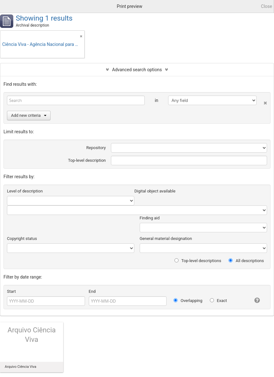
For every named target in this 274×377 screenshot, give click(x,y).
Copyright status (22, 238)
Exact (218, 300)
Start (11, 291)
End (92, 291)
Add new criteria (28, 115)
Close (266, 6)
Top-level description (87, 160)
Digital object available (154, 191)
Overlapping (188, 300)
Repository (96, 147)
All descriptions (246, 260)
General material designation (166, 238)
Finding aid (150, 218)
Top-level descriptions (197, 260)
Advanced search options (137, 69)
